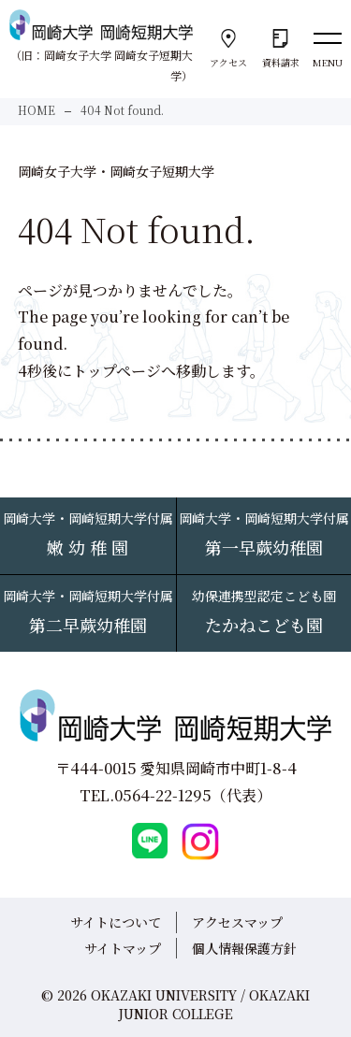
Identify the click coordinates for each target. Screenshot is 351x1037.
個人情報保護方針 (244, 948)
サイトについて (115, 922)
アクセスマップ (237, 922)
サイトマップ (122, 948)
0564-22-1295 (163, 795)
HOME (36, 110)
